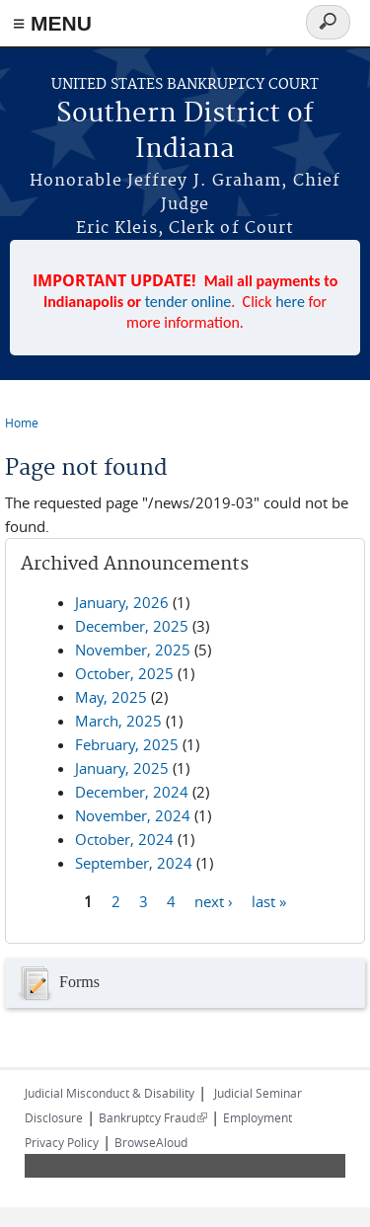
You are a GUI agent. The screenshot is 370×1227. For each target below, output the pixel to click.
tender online (188, 301)
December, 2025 (131, 626)
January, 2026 (122, 602)
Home (21, 422)
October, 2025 (124, 673)
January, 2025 (122, 768)
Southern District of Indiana (185, 132)
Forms (57, 983)
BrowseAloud (150, 1142)
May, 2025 (111, 697)
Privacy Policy (62, 1142)
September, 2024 (133, 863)
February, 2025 (127, 744)
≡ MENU (52, 23)
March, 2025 (118, 720)
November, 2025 (132, 649)
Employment (257, 1117)
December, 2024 (131, 792)
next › (213, 901)
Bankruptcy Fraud (153, 1117)
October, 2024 (124, 839)
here (290, 301)
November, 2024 (132, 815)
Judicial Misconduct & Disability (109, 1093)
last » (269, 901)
